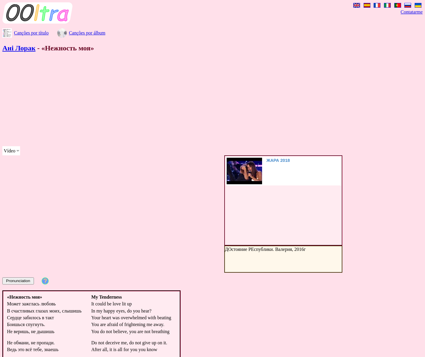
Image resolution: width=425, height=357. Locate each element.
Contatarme (412, 11)
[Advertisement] (179, 100)
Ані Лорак (18, 48)
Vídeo (9, 150)
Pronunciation (18, 281)
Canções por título (31, 32)
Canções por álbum (87, 32)
